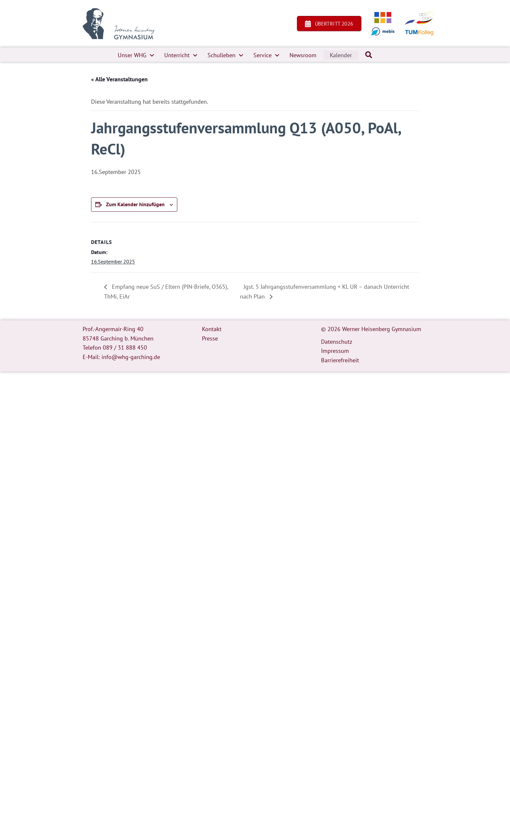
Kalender (341, 55)
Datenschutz (336, 341)
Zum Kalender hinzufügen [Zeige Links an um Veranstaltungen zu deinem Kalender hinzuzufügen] (135, 204)
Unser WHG (132, 55)
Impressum (335, 350)
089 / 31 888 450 (125, 347)
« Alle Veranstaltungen (119, 79)
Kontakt (211, 329)
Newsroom (302, 55)
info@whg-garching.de (130, 357)
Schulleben (221, 55)
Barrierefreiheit (340, 360)
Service (262, 55)
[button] (151, 55)
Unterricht (177, 55)
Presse (210, 338)
